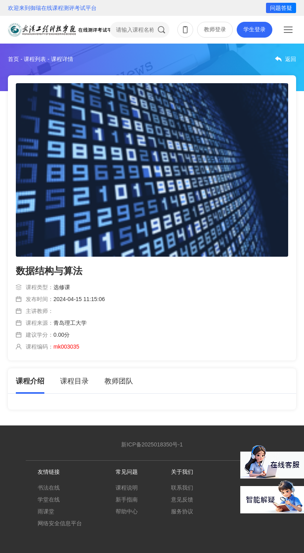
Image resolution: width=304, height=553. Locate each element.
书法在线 (49, 487)
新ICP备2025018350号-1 (152, 444)
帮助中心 (127, 511)
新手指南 (127, 499)
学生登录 (254, 29)
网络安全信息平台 (60, 523)
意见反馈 (182, 499)
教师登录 (215, 29)
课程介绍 (30, 381)
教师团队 (118, 381)
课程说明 (127, 487)
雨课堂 (46, 511)
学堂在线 (49, 499)
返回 (290, 59)
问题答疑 (281, 8)
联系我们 (182, 487)
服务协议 (182, 511)
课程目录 (74, 381)
